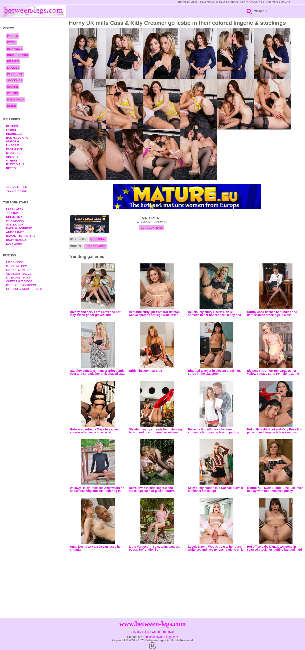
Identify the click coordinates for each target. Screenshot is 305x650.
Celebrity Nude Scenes (24, 289)
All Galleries (16, 186)
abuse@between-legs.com (160, 637)
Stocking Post (17, 266)
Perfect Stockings (21, 285)
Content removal (163, 631)
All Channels (16, 190)
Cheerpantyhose (19, 281)
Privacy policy (140, 631)
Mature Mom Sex (18, 269)
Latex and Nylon (18, 277)
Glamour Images (19, 273)
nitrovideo (14, 262)
